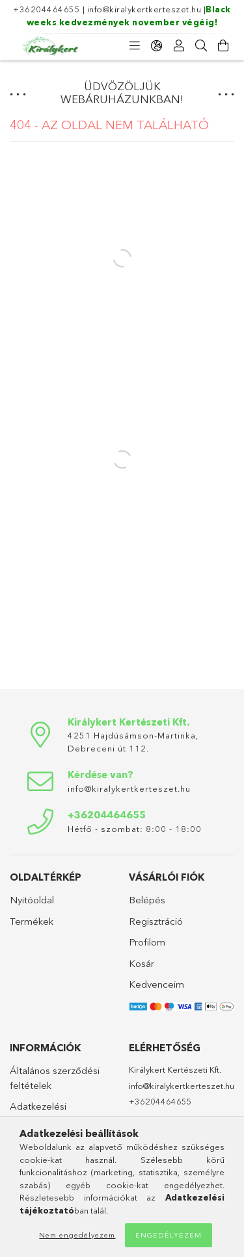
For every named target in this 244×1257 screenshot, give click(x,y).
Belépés (147, 900)
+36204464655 (46, 9)
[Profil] (179, 46)
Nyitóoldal (32, 900)
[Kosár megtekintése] (223, 46)
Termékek (31, 921)
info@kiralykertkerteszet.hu (144, 9)
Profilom (147, 942)
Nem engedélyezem (77, 1234)
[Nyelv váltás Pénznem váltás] (157, 46)
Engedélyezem (168, 1234)
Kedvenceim (156, 984)
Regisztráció (156, 921)
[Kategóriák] (135, 46)
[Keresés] (201, 46)
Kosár (141, 963)
